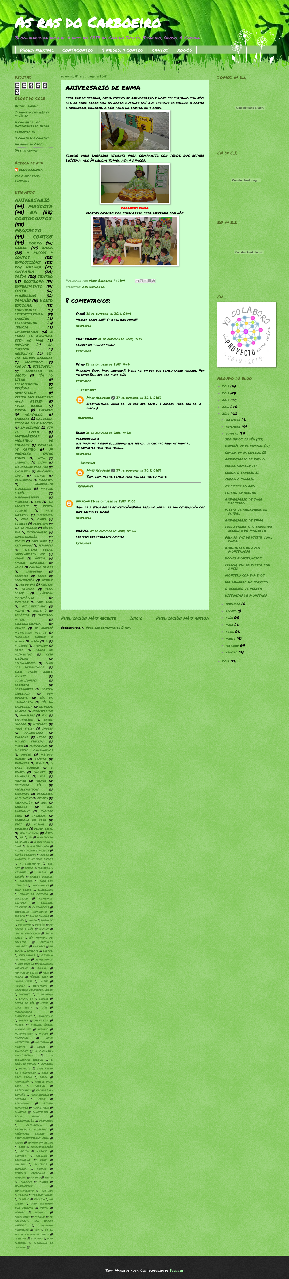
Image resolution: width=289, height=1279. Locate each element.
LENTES (44, 998)
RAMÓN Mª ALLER (40, 1142)
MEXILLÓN (41, 1020)
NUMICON (21, 602)
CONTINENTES (25, 310)
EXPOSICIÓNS (27, 262)
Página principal (37, 50)
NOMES (20, 541)
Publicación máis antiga (182, 618)
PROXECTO (28, 230)
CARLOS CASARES (41, 877)
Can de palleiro (39, 916)
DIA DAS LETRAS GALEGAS (34, 355)
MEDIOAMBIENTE (27, 497)
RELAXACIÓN (23, 802)
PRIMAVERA (34, 1125)
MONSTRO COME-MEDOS (34, 750)
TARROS (43, 1182)
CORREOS (21, 524)
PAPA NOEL (39, 541)
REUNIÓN (20, 1156)
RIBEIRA (41, 1156)
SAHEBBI (21, 807)
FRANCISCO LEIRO (26, 972)
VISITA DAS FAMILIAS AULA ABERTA (34, 399)
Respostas (88, 390)
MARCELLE (46, 1016)
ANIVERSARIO (93, 287)
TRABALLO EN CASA (30, 820)
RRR (43, 802)
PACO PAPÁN (23, 1077)
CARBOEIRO (34, 571)
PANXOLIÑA (22, 1081)
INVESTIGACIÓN (26, 537)
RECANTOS (22, 794)
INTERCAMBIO (37, 532)
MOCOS (43, 1033)
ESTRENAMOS (44, 959)
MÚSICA (40, 759)
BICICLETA (45, 515)
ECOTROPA (34, 281)
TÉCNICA (39, 1199)
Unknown (82, 501)
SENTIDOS (40, 1164)
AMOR (19, 567)
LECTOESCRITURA (29, 314)
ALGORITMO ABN (38, 846)
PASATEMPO (23, 1090)
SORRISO (20, 1177)
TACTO (49, 1177)
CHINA (42, 462)
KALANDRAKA (33, 733)
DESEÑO (40, 924)
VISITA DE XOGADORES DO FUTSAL (246, 512)
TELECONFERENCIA (28, 624)
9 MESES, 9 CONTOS (122, 50)
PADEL (44, 1077)
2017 (226, 400)
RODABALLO (22, 1160)
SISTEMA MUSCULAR (30, 1173)
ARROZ (45, 855)
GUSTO (44, 981)
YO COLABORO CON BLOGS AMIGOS (34, 1221)
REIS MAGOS (23, 545)
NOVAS (41, 1047)
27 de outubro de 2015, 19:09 (113, 501)
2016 (226, 407)
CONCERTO (22, 685)
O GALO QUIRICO (34, 765)
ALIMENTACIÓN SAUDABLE (32, 850)
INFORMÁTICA (26, 332)
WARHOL (40, 1212)
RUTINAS (46, 410)
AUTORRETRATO (30, 863)
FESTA (20, 291)
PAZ (42, 776)
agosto (232, 611)
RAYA (22, 1147)
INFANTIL (25, 994)
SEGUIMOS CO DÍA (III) (244, 439)
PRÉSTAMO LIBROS (30, 1134)
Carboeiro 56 (25, 132)
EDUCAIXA (39, 946)
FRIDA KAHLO (28, 406)
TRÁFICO (23, 1199)
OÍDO (45, 1073)
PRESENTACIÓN (24, 1121)
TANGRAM (25, 1182)
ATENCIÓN (41, 645)
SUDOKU (35, 1177)
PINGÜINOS (22, 1103)
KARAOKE (21, 737)
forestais (20, 1238)
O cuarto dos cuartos (31, 138)
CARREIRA (21, 576)
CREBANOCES (40, 907)
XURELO (40, 1216)
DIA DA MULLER (26, 528)
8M (30, 837)
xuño (230, 617)
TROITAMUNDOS (42, 1195)
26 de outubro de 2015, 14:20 (108, 432)
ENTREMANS (27, 955)
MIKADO (43, 1029)
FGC (44, 715)
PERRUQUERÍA (40, 1095)
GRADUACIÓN (24, 719)
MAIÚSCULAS (23, 1016)
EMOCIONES (30, 427)
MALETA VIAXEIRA (30, 741)
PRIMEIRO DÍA (28, 785)
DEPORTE (47, 920)
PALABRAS (22, 776)
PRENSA (41, 781)
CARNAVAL (22, 462)
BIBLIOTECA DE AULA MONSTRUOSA (242, 550)
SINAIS (41, 1169)
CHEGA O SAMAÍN (239, 479)
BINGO (29, 868)
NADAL (21, 248)
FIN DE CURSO (34, 429)
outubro (233, 433)
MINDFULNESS (24, 1033)
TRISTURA (46, 1190)
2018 (226, 393)
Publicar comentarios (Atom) (108, 627)
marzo (231, 638)
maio (230, 624)
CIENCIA (21, 327)
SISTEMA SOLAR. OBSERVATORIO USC (34, 552)
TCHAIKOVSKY (23, 1186)
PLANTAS (20, 1112)
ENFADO (48, 951)
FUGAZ (19, 977)
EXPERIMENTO (28, 286)
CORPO (35, 243)
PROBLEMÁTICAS (26, 789)
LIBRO (41, 737)
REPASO (42, 1151)
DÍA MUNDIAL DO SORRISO (246, 582)
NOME (40, 763)
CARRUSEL (26, 881)
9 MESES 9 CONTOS (34, 255)
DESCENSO (24, 924)
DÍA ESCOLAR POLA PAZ (31, 467)
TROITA (23, 1195)
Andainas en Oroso (29, 144)
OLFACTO (25, 1068)
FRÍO (46, 972)
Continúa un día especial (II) (247, 446)
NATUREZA (22, 763)
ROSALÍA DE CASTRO (34, 447)
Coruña (19, 920)
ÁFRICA (40, 558)
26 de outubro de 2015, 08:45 (109, 313)
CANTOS (160, 50)
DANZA (32, 920)
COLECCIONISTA (26, 680)
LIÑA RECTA (23, 1007)
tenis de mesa (29, 833)
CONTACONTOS (77, 50)
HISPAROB (40, 724)
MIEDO (19, 1025)
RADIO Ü (39, 611)
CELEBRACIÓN (26, 323)
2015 (226, 413)
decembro (234, 419)
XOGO (47, 248)
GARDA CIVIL (24, 981)
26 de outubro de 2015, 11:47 (108, 364)
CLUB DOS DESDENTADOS (34, 665)
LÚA (44, 1007)
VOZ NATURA (28, 267)
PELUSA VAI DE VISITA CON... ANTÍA (248, 567)
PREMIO (20, 781)
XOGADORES (22, 1216)
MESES (23, 1020)
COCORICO (21, 898)
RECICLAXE (23, 353)
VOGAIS (19, 1212)
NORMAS (20, 1047)
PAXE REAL (44, 602)
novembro (234, 426)
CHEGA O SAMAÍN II (242, 472)
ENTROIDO (24, 272)
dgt (37, 1230)
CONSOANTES (24, 689)
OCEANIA (47, 1064)
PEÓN (41, 1099)
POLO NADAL (27, 1116)
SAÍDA (21, 276)
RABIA (19, 1142)
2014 (226, 661)
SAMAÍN (23, 300)
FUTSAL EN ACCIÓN (240, 493)
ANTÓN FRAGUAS (25, 855)
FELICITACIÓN (26, 384)
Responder (83, 325)
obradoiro (21, 828)
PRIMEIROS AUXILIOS (30, 1129)
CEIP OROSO (23, 890)
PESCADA (20, 1099)
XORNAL (39, 824)
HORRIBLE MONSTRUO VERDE (34, 990)
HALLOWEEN (23, 480)
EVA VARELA (26, 964)
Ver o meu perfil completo (28, 178)
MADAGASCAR (23, 1012)
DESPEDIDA (40, 524)
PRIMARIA (46, 1121)
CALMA (41, 872)
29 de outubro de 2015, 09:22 (113, 531)
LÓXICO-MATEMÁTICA (34, 595)
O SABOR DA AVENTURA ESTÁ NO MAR (34, 336)
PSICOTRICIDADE (34, 606)
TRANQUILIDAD (24, 1190)
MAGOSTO (46, 480)
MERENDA (21, 502)
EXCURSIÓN (22, 471)
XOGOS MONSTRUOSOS (243, 558)
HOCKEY (20, 986)
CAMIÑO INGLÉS (41, 567)
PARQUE (40, 1086)
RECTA (24, 1151)
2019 (226, 386)
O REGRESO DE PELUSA (243, 588)
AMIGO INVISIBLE (30, 563)
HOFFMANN (40, 986)
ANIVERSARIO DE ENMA (244, 520)
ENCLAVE (33, 951)
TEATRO (45, 276)
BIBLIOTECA (43, 366)
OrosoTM (40, 772)
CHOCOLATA (45, 890)
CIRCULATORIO (25, 663)
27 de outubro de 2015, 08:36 (138, 397)
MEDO (19, 746)
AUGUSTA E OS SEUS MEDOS (34, 859)
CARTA (42, 576)
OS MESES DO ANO (240, 486)
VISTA (44, 1208)
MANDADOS (25, 295)
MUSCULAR (22, 1038)
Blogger (176, 1270)
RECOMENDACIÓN (42, 1147)
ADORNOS (21, 645)
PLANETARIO (41, 1107)
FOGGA (42, 968)
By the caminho (26, 106)
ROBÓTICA (22, 615)
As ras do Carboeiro (88, 21)
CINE (24, 519)
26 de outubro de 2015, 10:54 (120, 339)
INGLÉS (47, 728)
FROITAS (47, 584)
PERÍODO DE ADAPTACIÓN (34, 390)
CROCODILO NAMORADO (31, 911)
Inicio (136, 618)
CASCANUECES (40, 885)
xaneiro (232, 652)
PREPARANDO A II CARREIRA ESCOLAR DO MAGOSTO (248, 529)
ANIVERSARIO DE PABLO (245, 459)
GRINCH (39, 475)
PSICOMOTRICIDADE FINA (32, 1138)
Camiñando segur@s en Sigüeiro (32, 114)
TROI (18, 824)
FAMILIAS (27, 715)
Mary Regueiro (98, 397)
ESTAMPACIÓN (42, 711)
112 (21, 837)
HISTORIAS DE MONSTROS (246, 595)
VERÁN (19, 558)
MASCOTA (40, 206)
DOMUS (44, 929)
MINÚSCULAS (39, 746)
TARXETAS (39, 816)
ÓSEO (49, 833)
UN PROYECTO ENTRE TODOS (34, 453)
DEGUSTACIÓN (24, 580)
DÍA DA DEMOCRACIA (28, 933)
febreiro (233, 645)
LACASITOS (26, 998)
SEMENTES (45, 545)
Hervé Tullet (24, 728)
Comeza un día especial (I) (245, 452)
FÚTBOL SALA (39, 977)
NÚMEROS (21, 1051)
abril (230, 631)
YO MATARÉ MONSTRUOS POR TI (34, 630)
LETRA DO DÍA (24, 1003)
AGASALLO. (34, 414)
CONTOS (43, 236)
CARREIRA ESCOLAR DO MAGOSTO (34, 421)
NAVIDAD (22, 344)
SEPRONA (21, 1169)
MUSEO (26, 754)
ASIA (41, 458)
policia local (43, 828)
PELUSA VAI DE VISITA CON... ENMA (248, 539)
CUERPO (20, 916)
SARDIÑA (20, 1164)
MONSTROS (34, 362)
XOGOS (184, 50)
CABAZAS (22, 419)
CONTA (41, 519)
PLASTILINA (40, 1112)
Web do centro (26, 150)
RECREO (42, 798)
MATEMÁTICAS (27, 436)
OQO (38, 502)
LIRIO (44, 1003)
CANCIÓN (22, 318)
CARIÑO (19, 877)
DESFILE (47, 580)
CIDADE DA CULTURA (34, 894)
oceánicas (37, 1238)
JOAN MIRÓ (45, 994)
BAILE (19, 650)
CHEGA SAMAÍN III (241, 466)
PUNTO (19, 611)
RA (33, 212)
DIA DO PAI (27, 584)
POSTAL (21, 410)
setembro (233, 604)
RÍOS (43, 1160)
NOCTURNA (42, 1042)
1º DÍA (35, 641)
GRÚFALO (28, 589)
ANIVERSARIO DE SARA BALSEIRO (243, 501)
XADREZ (20, 628)
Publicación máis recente (88, 618)
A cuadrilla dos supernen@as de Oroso (32, 124)
